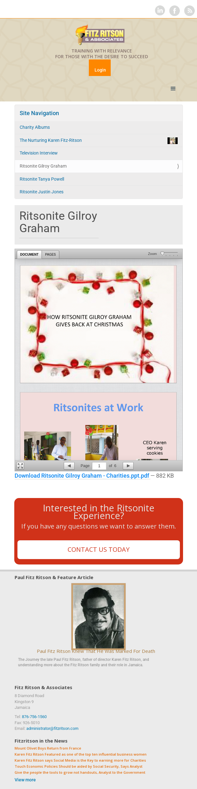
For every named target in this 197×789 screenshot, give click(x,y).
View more (25, 779)
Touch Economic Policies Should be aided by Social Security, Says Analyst (78, 767)
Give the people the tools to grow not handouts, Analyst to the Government (80, 773)
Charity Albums (35, 127)
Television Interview (39, 153)
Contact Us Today (98, 549)
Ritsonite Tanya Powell (42, 179)
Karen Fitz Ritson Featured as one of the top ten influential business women (81, 754)
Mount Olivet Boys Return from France (48, 748)
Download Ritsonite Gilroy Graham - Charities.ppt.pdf (82, 475)
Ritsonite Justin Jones (41, 191)
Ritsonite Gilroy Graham (43, 166)
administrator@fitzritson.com (52, 728)
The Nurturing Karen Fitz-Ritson (99, 140)
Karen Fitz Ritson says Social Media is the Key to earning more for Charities (80, 760)
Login (100, 70)
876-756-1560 (34, 716)
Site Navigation (39, 113)
